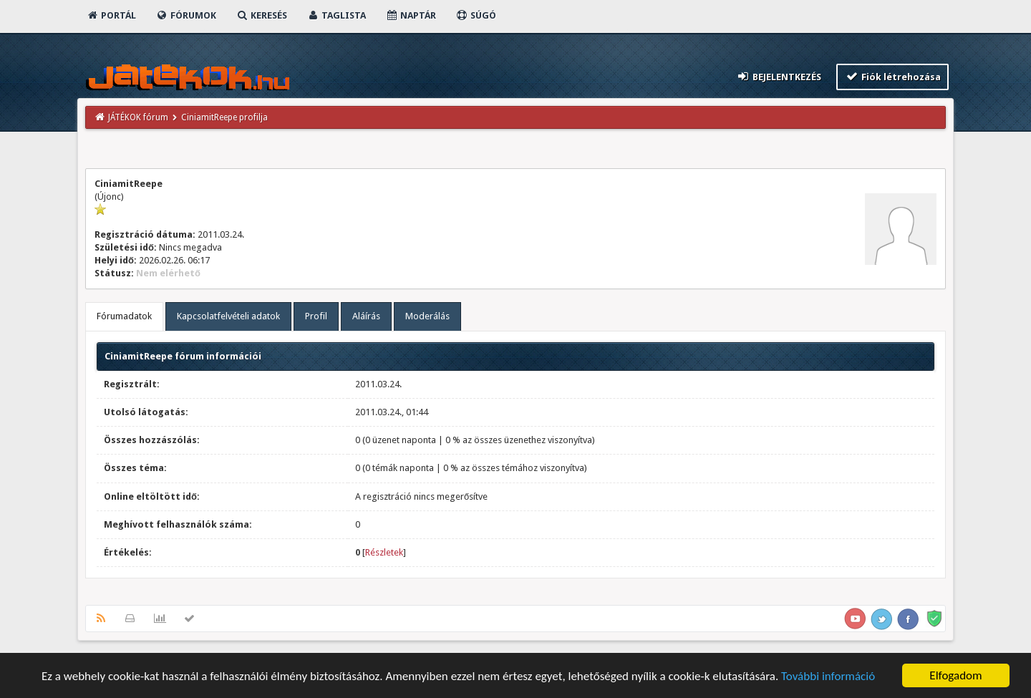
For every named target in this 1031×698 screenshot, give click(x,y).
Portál (111, 15)
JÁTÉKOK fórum (138, 117)
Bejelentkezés (779, 76)
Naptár (410, 15)
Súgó (475, 15)
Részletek (384, 552)
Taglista (336, 15)
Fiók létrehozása (892, 76)
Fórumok (185, 15)
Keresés (261, 15)
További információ (828, 676)
